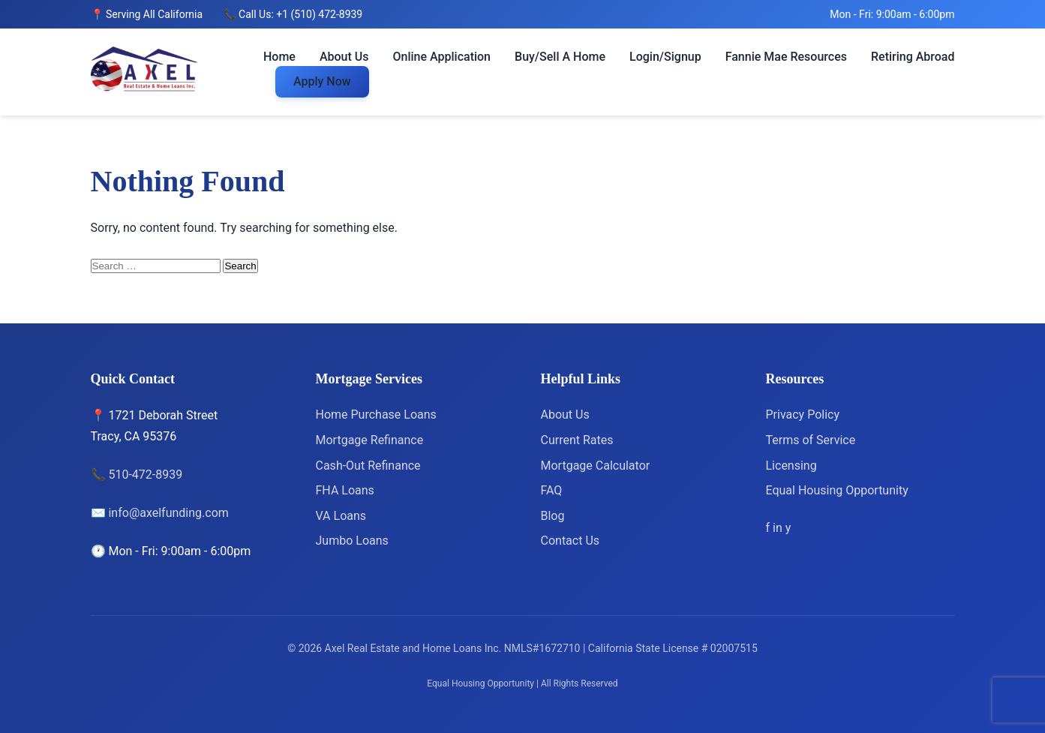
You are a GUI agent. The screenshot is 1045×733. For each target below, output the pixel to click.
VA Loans (341, 516)
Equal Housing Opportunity (837, 490)
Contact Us (570, 540)
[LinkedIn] (779, 528)
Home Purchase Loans (376, 414)
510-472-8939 (145, 474)
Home (279, 57)
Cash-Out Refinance (368, 465)
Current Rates (577, 440)
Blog (553, 516)
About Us (344, 57)
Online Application (442, 57)
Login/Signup (665, 57)
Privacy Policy (803, 414)
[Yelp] (788, 528)
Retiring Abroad (913, 57)
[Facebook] (769, 528)
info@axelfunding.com (168, 513)
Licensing (791, 465)
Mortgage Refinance (370, 440)
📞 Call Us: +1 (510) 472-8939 (293, 14)
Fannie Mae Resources (786, 57)
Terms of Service (811, 440)
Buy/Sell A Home (560, 57)
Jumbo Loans (352, 540)
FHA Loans (345, 490)
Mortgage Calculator (595, 465)
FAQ (552, 490)
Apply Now (322, 81)
